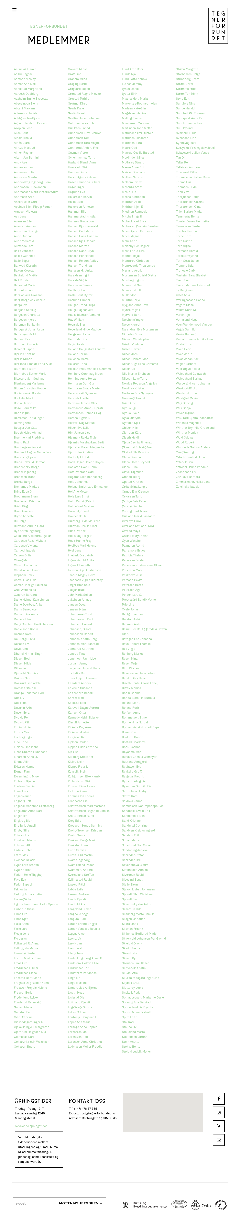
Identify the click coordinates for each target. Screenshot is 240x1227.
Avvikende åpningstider (31, 1126)
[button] (14, 10)
